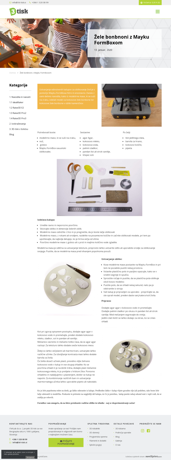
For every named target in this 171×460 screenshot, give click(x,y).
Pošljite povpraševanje (66, 442)
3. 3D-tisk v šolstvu (18, 129)
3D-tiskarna (120, 428)
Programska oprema (98, 436)
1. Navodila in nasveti (19, 97)
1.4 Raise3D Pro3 (17, 118)
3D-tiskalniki (94, 428)
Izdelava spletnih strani (144, 456)
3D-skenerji (94, 432)
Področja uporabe (123, 432)
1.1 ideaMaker (16, 102)
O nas (118, 445)
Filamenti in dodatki (97, 440)
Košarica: (150, 2)
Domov (12, 72)
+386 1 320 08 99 (38, 2)
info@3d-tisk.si (17, 2)
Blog (11, 134)
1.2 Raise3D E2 (16, 107)
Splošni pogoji (95, 445)
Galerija (118, 440)
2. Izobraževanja (17, 123)
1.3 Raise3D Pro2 (17, 113)
